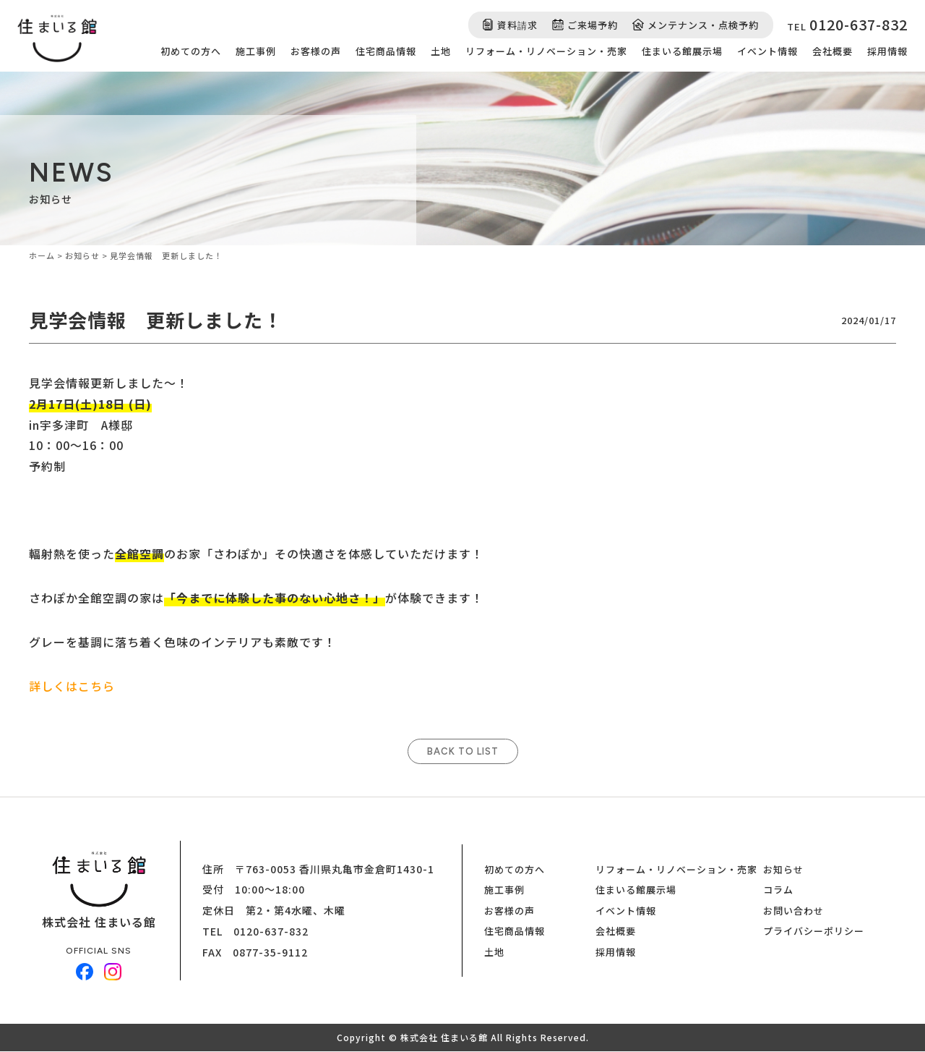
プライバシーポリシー (813, 931)
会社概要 (832, 51)
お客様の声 (316, 51)
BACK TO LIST (463, 752)
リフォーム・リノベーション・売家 (546, 51)
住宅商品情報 (386, 51)
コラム (778, 890)
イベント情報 (767, 51)
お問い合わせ (793, 911)
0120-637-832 (271, 932)
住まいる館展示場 (682, 51)
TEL (847, 24)
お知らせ (783, 869)
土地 (441, 51)
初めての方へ (190, 51)
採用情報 (887, 51)
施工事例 (256, 51)
